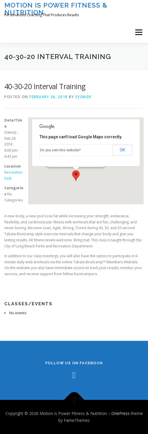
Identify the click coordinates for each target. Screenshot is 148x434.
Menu (138, 32)
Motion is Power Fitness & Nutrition (56, 8)
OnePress (120, 413)
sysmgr (83, 96)
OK (122, 150)
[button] (76, 175)
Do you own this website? (60, 150)
